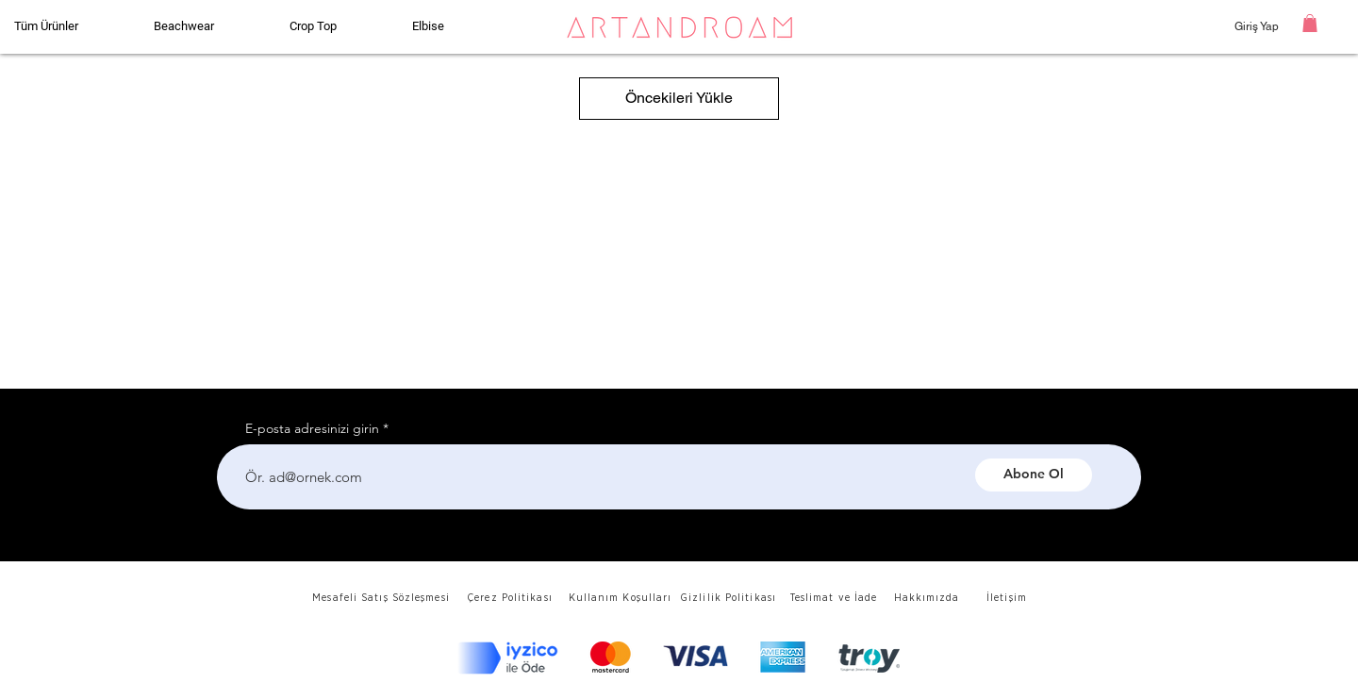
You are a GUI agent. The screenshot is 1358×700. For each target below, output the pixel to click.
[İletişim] (1009, 598)
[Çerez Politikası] (511, 598)
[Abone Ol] (1033, 475)
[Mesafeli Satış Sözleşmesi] (382, 598)
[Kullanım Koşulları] (622, 598)
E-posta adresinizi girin (312, 428)
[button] (1309, 23)
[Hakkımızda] (928, 598)
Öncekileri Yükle (679, 98)
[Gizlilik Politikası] (730, 598)
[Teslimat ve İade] (835, 598)
